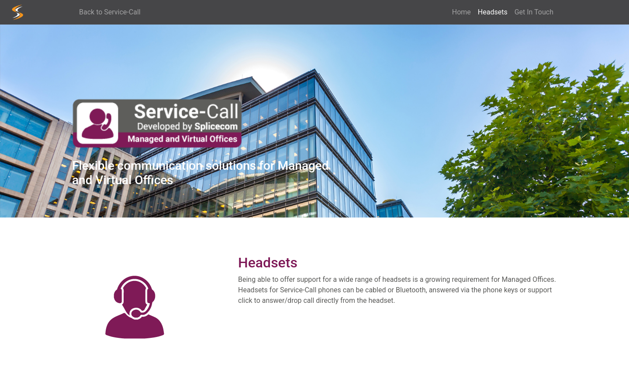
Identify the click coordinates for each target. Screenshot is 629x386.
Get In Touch (534, 12)
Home (461, 12)
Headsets (494, 11)
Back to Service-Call (110, 12)
